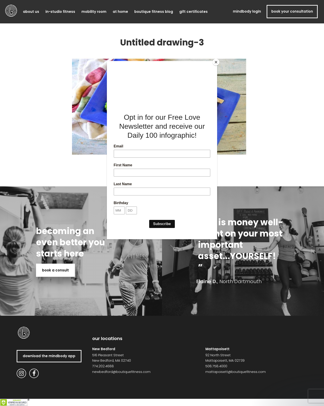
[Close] (216, 62)
